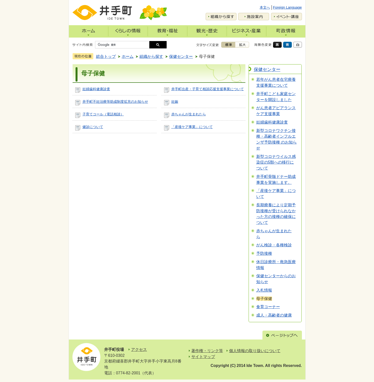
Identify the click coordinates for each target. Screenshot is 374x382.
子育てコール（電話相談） (103, 114)
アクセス (139, 349)
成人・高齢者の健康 (274, 315)
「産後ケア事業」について (192, 127)
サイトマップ (203, 357)
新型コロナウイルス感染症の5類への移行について (276, 162)
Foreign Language (287, 7)
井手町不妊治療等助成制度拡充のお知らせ (115, 102)
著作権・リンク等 (207, 351)
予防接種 (264, 253)
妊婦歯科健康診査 (96, 89)
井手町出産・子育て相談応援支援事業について (207, 89)
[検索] (123, 44)
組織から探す (151, 56)
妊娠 (174, 102)
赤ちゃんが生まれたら (188, 114)
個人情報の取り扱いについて (254, 351)
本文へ (265, 7)
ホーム (128, 56)
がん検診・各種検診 (274, 245)
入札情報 (264, 290)
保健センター (181, 56)
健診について (92, 127)
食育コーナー (268, 307)
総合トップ (106, 56)
